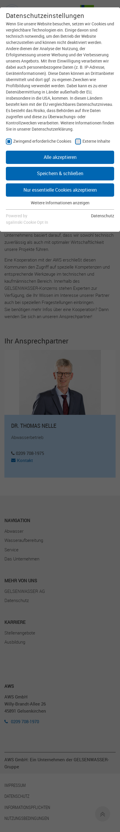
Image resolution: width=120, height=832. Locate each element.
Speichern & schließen (60, 173)
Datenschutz (102, 215)
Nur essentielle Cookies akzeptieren (60, 190)
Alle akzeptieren (60, 157)
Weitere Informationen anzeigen (60, 202)
